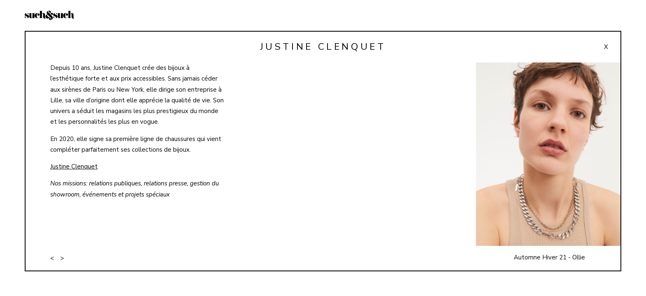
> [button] (62, 258)
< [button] (52, 258)
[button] (546, 166)
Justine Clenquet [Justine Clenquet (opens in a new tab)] (74, 166)
